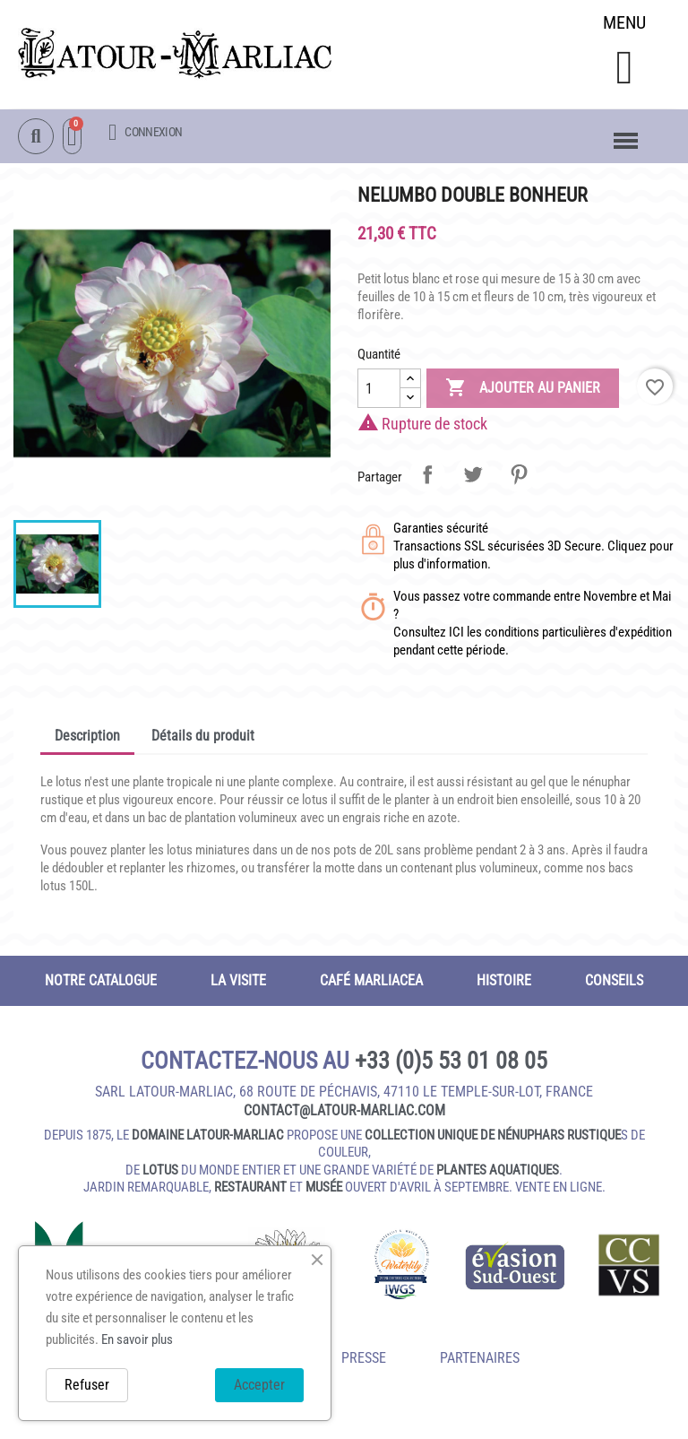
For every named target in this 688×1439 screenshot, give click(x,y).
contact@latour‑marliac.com (344, 1112)
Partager (427, 476)
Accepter (259, 1384)
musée (323, 1189)
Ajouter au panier (522, 390)
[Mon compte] (145, 133)
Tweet (473, 476)
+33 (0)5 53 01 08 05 (451, 1062)
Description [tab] (87, 737)
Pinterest (519, 476)
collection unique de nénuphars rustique (493, 1137)
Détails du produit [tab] (202, 737)
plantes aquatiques (497, 1172)
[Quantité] (378, 390)
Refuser (86, 1384)
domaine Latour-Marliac (208, 1137)
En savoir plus (137, 1339)
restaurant (250, 1189)
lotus (160, 1172)
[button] (623, 68)
